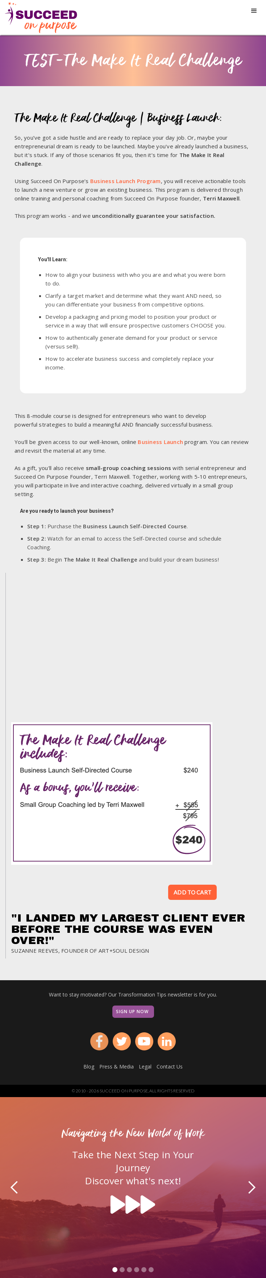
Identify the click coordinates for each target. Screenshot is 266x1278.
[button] (254, 11)
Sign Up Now (132, 1011)
